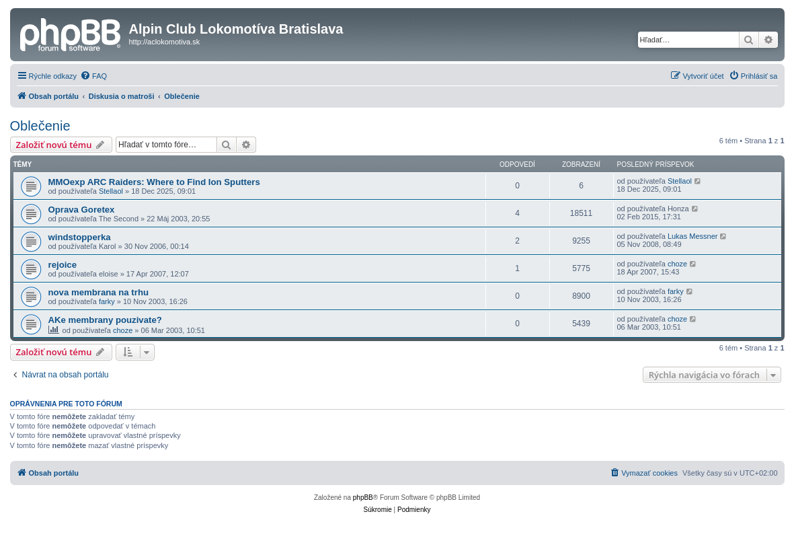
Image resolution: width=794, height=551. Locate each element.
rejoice (62, 265)
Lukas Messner (693, 236)
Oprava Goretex (81, 210)
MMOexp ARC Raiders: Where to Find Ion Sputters (154, 182)
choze (677, 264)
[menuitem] (93, 76)
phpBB (363, 497)
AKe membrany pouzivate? (105, 320)
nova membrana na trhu (98, 292)
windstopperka (79, 237)
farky (107, 301)
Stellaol (111, 191)
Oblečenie (40, 125)
